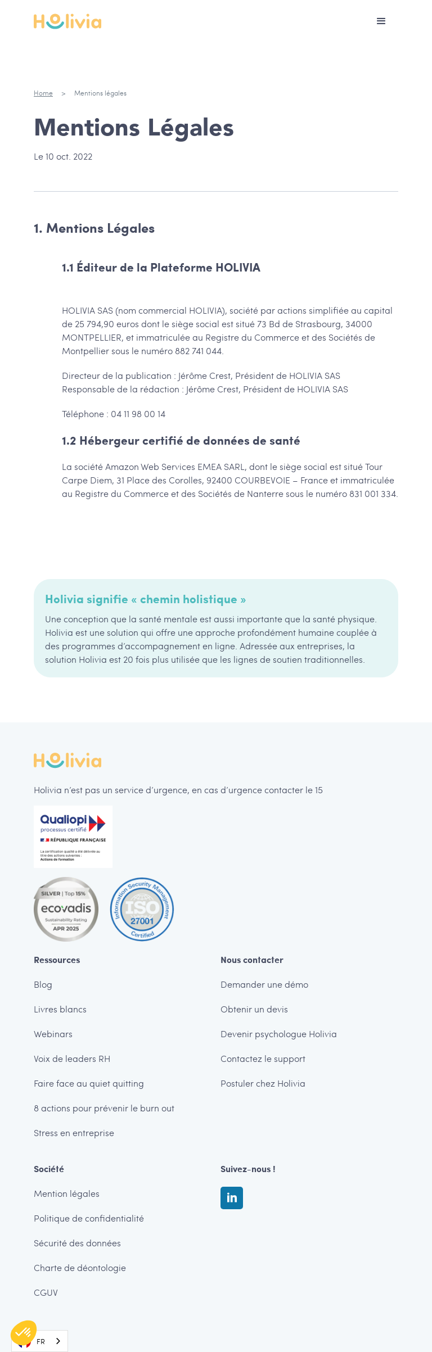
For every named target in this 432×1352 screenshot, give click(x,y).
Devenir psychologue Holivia (278, 1033)
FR (31, 1341)
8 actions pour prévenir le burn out (104, 1107)
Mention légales (67, 1193)
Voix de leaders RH (72, 1058)
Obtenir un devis (254, 1008)
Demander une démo (264, 984)
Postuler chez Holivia (262, 1083)
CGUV (46, 1292)
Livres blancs (60, 1008)
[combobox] (39, 1341)
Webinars (53, 1033)
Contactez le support (262, 1058)
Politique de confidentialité (89, 1217)
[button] (381, 21)
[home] (67, 21)
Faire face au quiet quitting (89, 1083)
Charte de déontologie (80, 1267)
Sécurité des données (77, 1242)
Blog (43, 984)
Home (43, 93)
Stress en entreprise (74, 1132)
